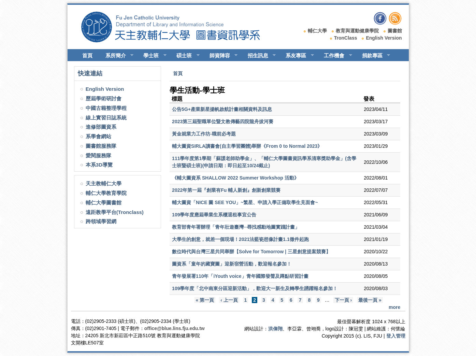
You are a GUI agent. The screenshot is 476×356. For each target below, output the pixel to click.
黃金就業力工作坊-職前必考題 (204, 134)
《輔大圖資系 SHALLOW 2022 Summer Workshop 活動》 (235, 178)
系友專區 (296, 56)
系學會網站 (98, 136)
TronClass (345, 38)
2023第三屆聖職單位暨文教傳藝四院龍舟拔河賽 (222, 121)
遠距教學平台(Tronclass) (115, 212)
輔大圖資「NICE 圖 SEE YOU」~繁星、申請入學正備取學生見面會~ (245, 202)
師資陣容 (220, 56)
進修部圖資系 (101, 127)
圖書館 (395, 30)
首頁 (87, 55)
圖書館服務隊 (101, 146)
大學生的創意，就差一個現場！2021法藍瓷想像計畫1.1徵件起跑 (240, 239)
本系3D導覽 (99, 165)
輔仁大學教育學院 (106, 193)
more (394, 307)
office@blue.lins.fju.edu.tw (174, 328)
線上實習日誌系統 (106, 117)
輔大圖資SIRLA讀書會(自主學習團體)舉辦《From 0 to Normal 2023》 (247, 146)
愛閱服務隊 (98, 155)
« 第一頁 (205, 300)
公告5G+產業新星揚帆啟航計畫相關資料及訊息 (222, 109)
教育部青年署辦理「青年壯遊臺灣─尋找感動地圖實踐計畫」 (236, 227)
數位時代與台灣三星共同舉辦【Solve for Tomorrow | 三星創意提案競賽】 (251, 251)
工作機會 (335, 56)
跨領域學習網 (101, 221)
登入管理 (395, 336)
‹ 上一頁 (229, 300)
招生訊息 (259, 56)
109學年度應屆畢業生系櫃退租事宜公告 (214, 214)
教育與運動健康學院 (357, 30)
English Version (384, 38)
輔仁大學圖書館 (103, 202)
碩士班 (185, 56)
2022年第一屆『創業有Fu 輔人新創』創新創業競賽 (226, 190)
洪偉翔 (275, 328)
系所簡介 (116, 56)
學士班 (152, 56)
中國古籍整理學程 (106, 108)
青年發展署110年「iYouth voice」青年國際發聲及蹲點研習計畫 (240, 276)
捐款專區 (373, 56)
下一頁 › (343, 300)
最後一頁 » (369, 300)
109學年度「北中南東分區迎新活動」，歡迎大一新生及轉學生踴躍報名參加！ (254, 288)
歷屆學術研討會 (103, 98)
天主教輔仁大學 (103, 183)
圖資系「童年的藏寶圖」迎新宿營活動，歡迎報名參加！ (231, 264)
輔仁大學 (317, 30)
